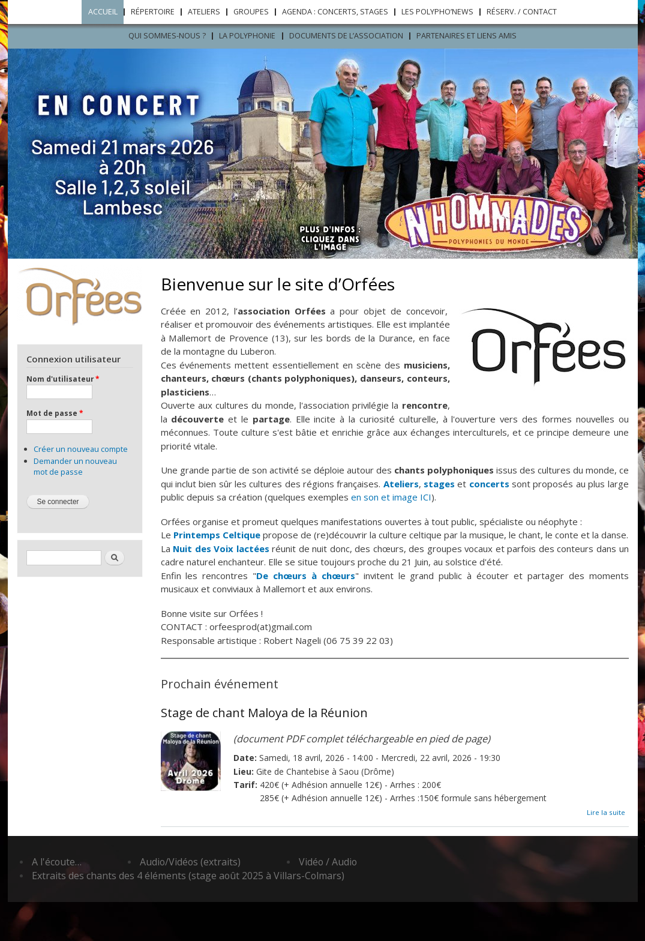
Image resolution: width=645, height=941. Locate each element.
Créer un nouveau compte (81, 448)
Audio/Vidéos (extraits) (190, 861)
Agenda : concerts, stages (335, 12)
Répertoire (153, 12)
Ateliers (204, 12)
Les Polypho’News (437, 12)
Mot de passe (54, 413)
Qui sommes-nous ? (167, 36)
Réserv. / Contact (522, 12)
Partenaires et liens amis (466, 36)
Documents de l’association (346, 36)
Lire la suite (606, 812)
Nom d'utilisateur (62, 378)
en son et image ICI (391, 497)
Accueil (103, 12)
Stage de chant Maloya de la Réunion (264, 713)
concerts (489, 484)
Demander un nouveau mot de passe (75, 466)
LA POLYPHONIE (247, 36)
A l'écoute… (57, 861)
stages (439, 484)
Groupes (251, 12)
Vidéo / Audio (328, 861)
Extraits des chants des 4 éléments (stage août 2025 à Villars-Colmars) (188, 875)
